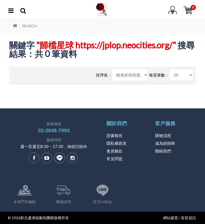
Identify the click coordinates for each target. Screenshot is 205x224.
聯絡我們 (163, 151)
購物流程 (163, 135)
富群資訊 (188, 217)
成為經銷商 (165, 143)
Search (29, 26)
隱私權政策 (117, 143)
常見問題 (115, 158)
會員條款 (115, 151)
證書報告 (115, 135)
